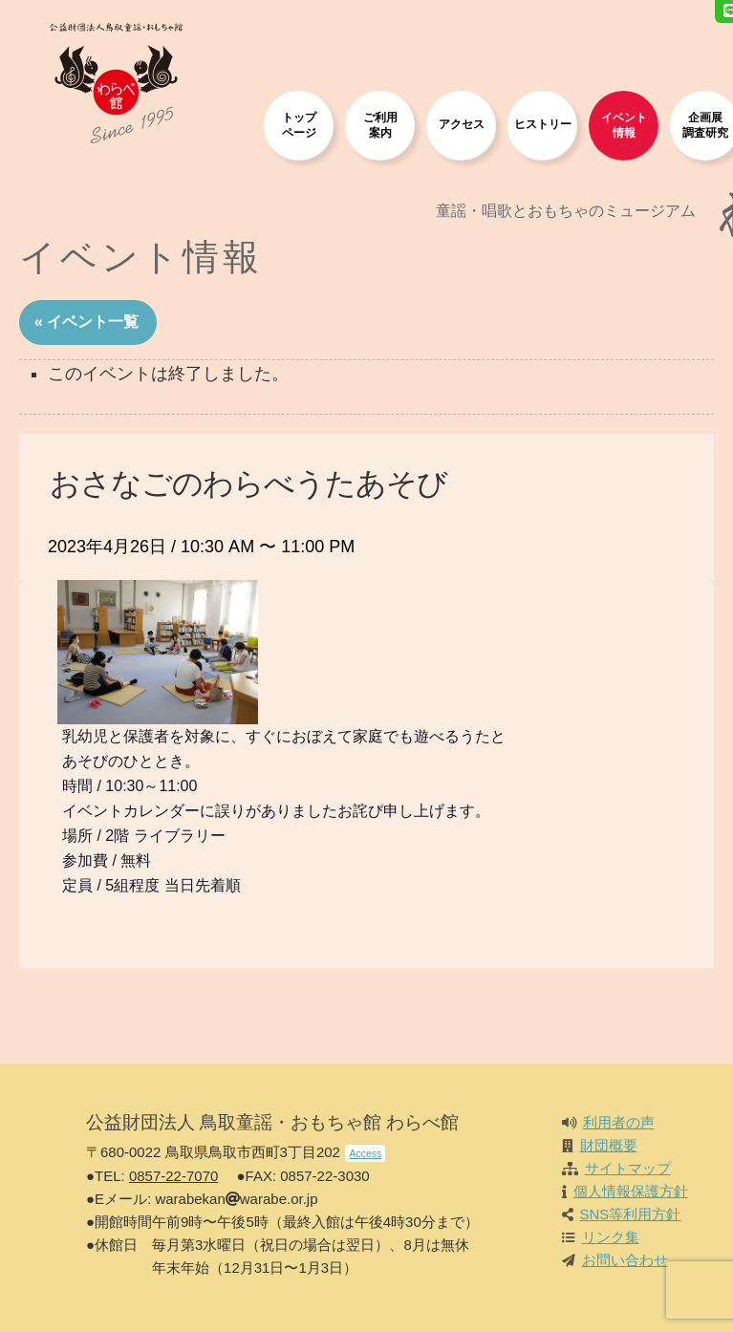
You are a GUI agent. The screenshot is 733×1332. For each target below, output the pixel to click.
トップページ (299, 125)
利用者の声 (619, 1122)
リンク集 (610, 1237)
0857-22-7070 (173, 1176)
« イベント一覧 (86, 321)
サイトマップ (628, 1168)
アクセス (462, 124)
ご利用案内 (380, 125)
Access (365, 1153)
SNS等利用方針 (630, 1214)
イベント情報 (624, 125)
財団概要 (608, 1145)
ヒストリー (542, 124)
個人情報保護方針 (630, 1191)
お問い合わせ (625, 1260)
